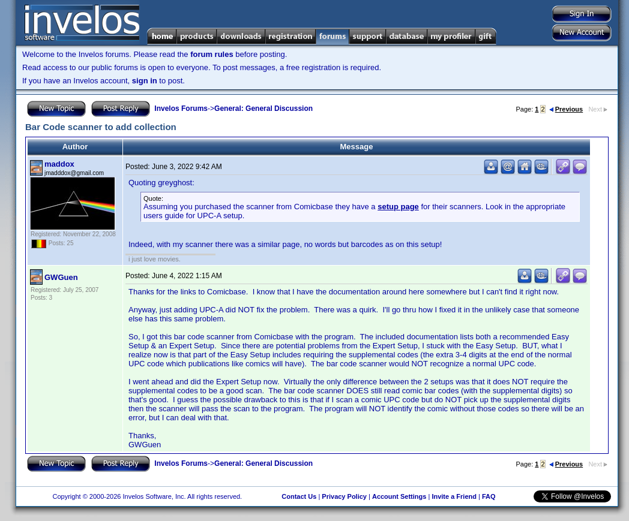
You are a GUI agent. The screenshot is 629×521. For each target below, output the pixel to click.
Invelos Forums (181, 108)
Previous (566, 109)
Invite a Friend (454, 496)
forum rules (211, 54)
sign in (144, 80)
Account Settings (399, 496)
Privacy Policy (344, 496)
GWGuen (61, 277)
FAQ (489, 496)
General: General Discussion (263, 108)
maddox (59, 163)
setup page (398, 206)
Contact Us (298, 496)
